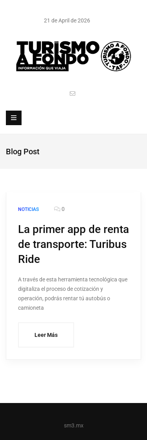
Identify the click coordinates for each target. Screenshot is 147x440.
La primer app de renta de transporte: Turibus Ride (73, 244)
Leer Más (46, 335)
